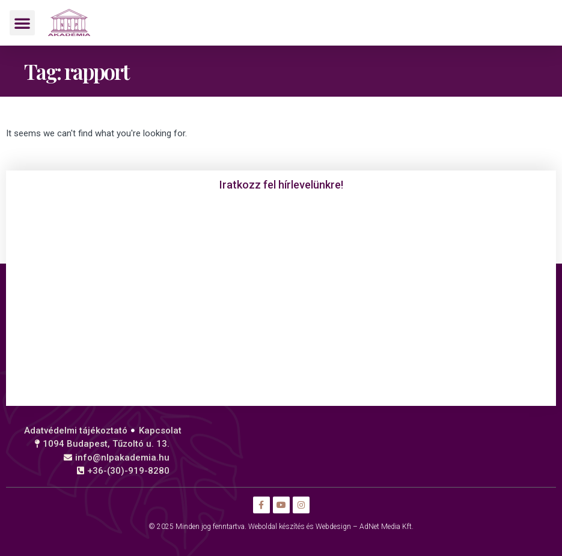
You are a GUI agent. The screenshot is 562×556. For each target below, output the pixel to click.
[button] (22, 22)
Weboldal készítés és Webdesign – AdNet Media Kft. (331, 526)
